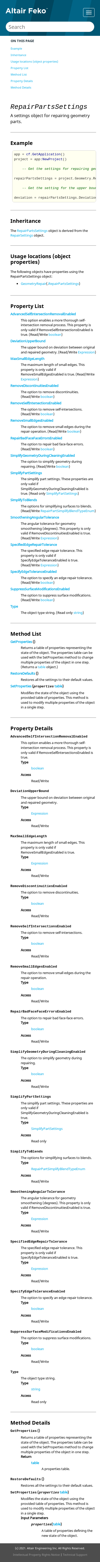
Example (16, 48)
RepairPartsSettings (32, 230)
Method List (19, 74)
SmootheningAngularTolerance (34, 517)
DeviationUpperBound (27, 341)
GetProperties (21, 641)
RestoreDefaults (22, 673)
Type (14, 606)
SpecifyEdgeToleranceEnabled (33, 571)
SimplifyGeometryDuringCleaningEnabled (42, 455)
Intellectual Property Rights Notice (36, 1555)
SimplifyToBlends (23, 500)
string (78, 612)
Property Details (22, 81)
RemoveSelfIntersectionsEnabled (35, 403)
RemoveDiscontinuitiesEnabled (34, 385)
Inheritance (18, 55)
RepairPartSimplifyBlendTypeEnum (68, 510)
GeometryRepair (33, 283)
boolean (55, 334)
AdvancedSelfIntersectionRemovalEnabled (43, 314)
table (41, 667)
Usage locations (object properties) (34, 61)
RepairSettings (21, 235)
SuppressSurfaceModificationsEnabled (40, 589)
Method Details (21, 87)
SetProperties (20, 686)
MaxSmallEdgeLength (27, 358)
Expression (86, 352)
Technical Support (75, 1555)
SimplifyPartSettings (26, 473)
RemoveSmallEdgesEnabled (31, 420)
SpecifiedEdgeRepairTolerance (33, 544)
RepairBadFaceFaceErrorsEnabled (36, 438)
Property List (19, 68)
